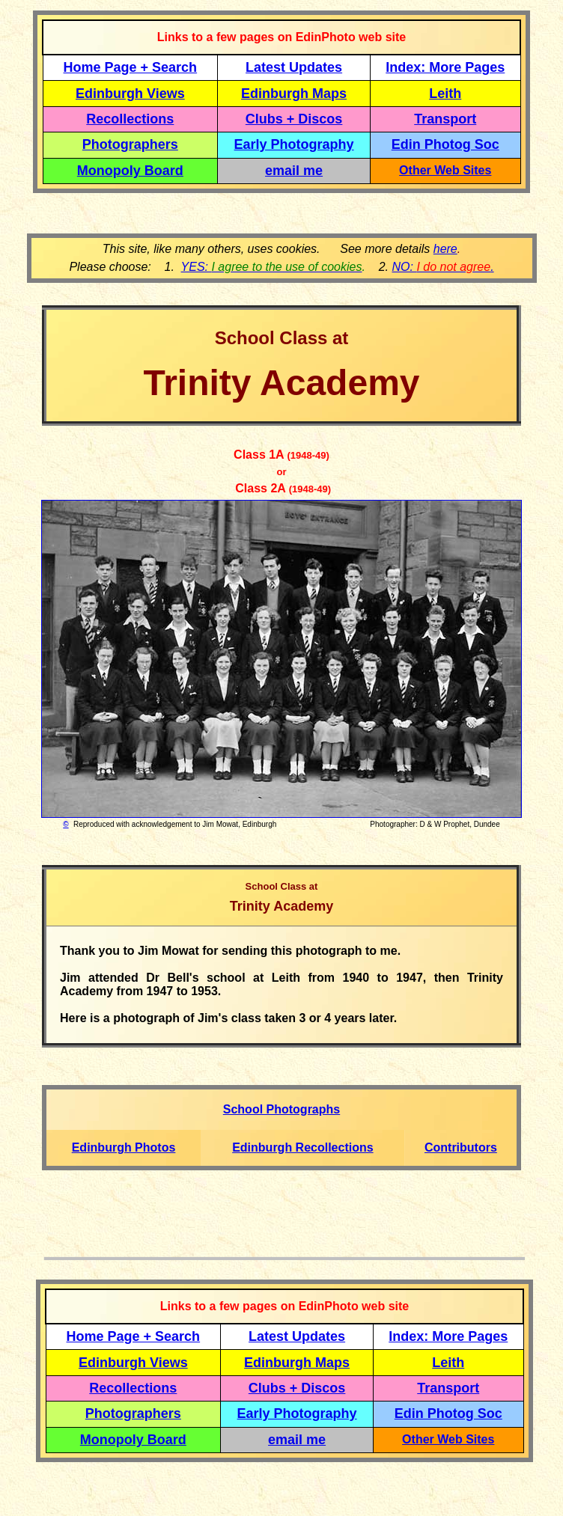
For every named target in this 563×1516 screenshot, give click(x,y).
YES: (271, 266)
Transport (445, 118)
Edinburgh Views (130, 93)
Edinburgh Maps (294, 93)
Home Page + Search (131, 67)
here (445, 248)
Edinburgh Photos (124, 1147)
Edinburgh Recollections (302, 1147)
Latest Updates (294, 67)
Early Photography (294, 144)
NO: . (442, 266)
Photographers (130, 144)
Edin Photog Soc (445, 144)
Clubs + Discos (294, 118)
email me (294, 170)
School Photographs (281, 1109)
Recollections (130, 118)
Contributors (460, 1147)
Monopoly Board (130, 170)
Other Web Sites (445, 170)
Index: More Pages (445, 67)
